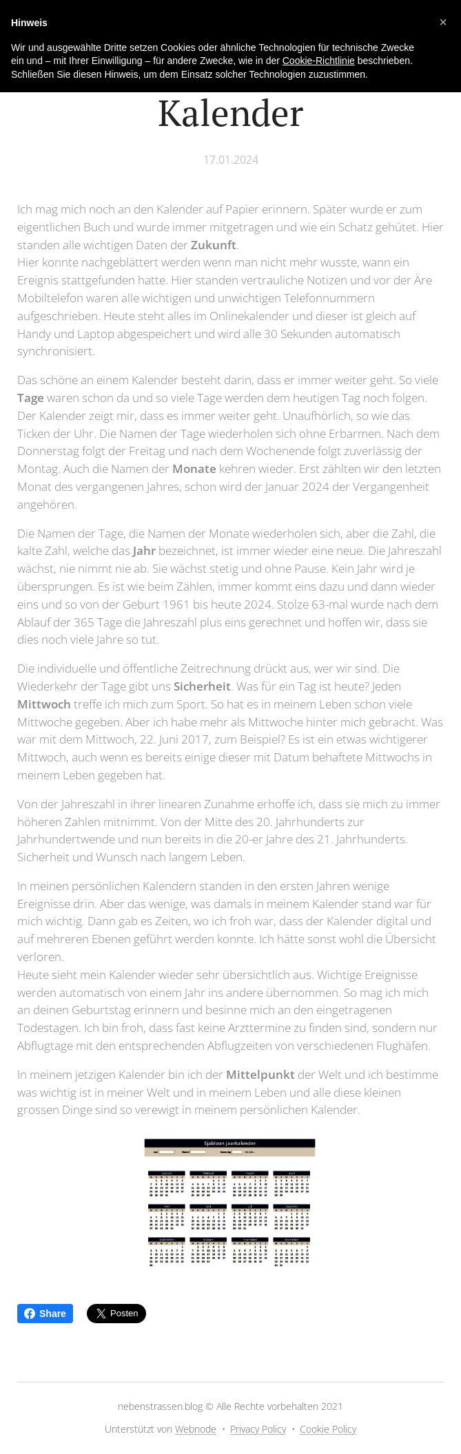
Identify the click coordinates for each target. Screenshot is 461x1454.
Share (45, 1313)
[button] (443, 22)
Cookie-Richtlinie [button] (319, 60)
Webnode (195, 1428)
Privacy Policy (258, 1428)
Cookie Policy (328, 1428)
